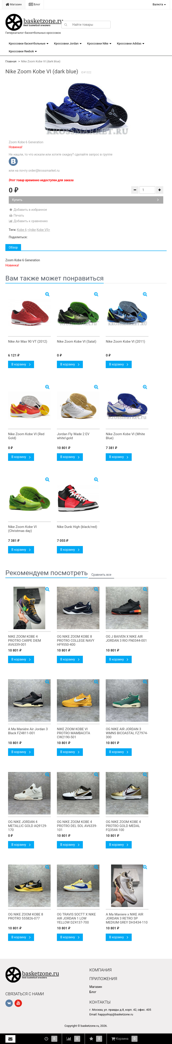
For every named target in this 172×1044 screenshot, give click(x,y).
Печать (16, 215)
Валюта (158, 4)
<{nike (32, 230)
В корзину (21, 364)
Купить (85, 200)
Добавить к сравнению (28, 221)
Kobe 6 (22, 230)
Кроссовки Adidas (129, 43)
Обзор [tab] (13, 247)
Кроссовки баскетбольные (27, 43)
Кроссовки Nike (97, 43)
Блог (34, 4)
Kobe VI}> (43, 230)
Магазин (14, 4)
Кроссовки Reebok (21, 51)
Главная (10, 61)
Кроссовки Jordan (66, 43)
